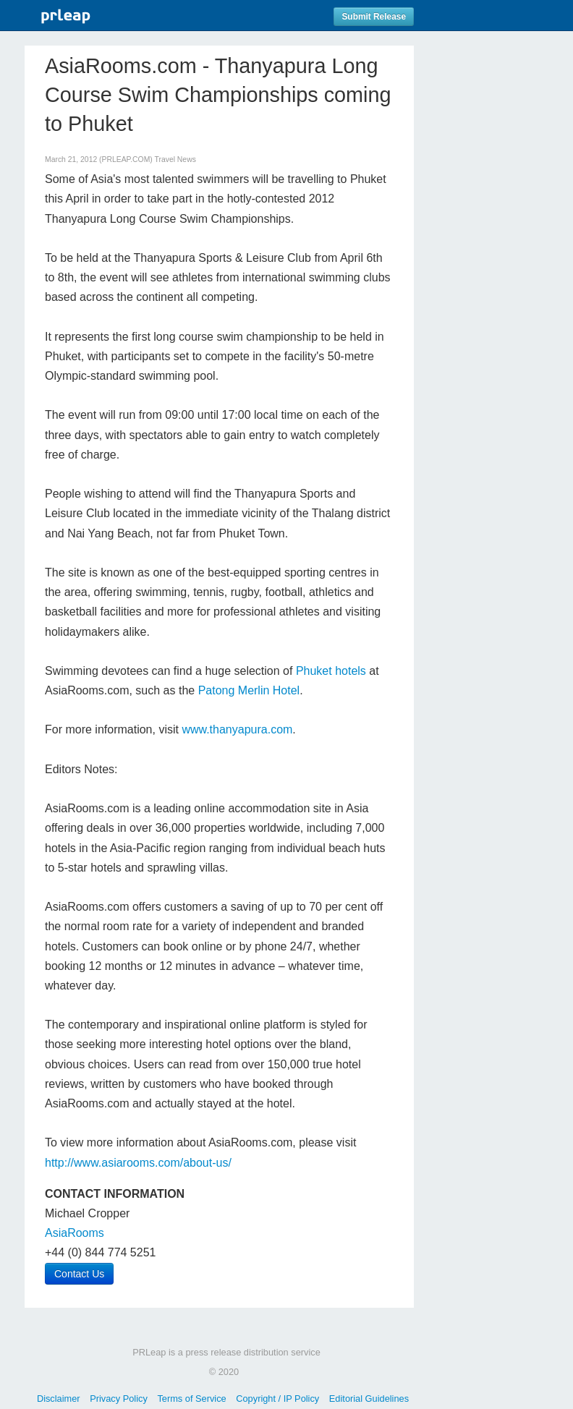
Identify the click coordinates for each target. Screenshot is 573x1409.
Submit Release (373, 17)
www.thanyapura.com (237, 729)
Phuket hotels (331, 671)
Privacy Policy (119, 1398)
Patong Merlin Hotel (249, 690)
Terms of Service (191, 1398)
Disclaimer (58, 1398)
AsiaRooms (74, 1233)
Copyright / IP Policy (277, 1398)
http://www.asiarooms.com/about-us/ (138, 1163)
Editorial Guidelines (369, 1398)
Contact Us (79, 1274)
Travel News (175, 159)
